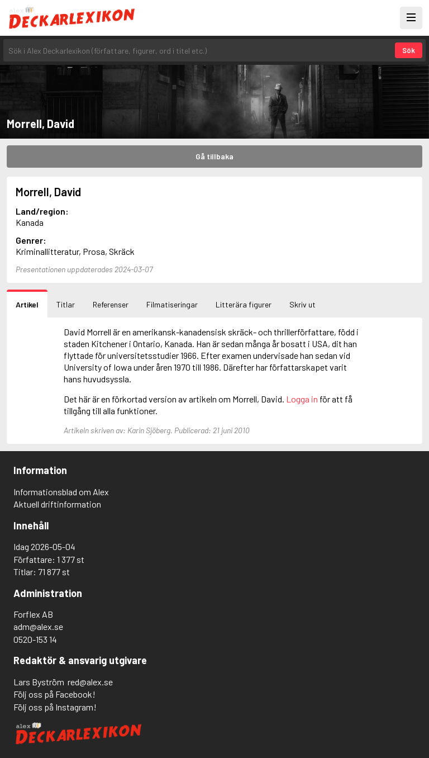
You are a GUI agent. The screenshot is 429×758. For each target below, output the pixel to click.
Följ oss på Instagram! (55, 707)
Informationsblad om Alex (61, 491)
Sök (408, 50)
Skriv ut (302, 304)
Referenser (110, 304)
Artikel (27, 304)
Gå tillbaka (214, 156)
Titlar (65, 304)
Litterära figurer (243, 304)
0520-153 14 (35, 639)
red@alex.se (90, 681)
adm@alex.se (38, 626)
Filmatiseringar (172, 304)
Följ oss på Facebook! (54, 694)
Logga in (302, 399)
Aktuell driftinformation (57, 504)
